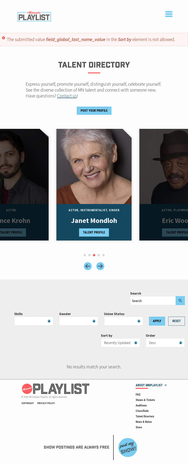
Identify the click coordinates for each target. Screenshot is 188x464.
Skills (18, 314)
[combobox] (33, 321)
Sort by (106, 335)
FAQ (138, 394)
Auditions (141, 405)
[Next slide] (100, 266)
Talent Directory (145, 416)
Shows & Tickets (145, 400)
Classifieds (142, 411)
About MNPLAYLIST (149, 385)
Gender (65, 314)
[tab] (85, 255)
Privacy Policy (46, 403)
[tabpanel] (94, 188)
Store (139, 427)
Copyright (27, 403)
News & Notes (144, 422)
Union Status (114, 314)
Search (135, 293)
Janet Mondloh (94, 220)
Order (150, 335)
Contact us (67, 96)
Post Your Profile (94, 110)
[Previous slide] (88, 266)
